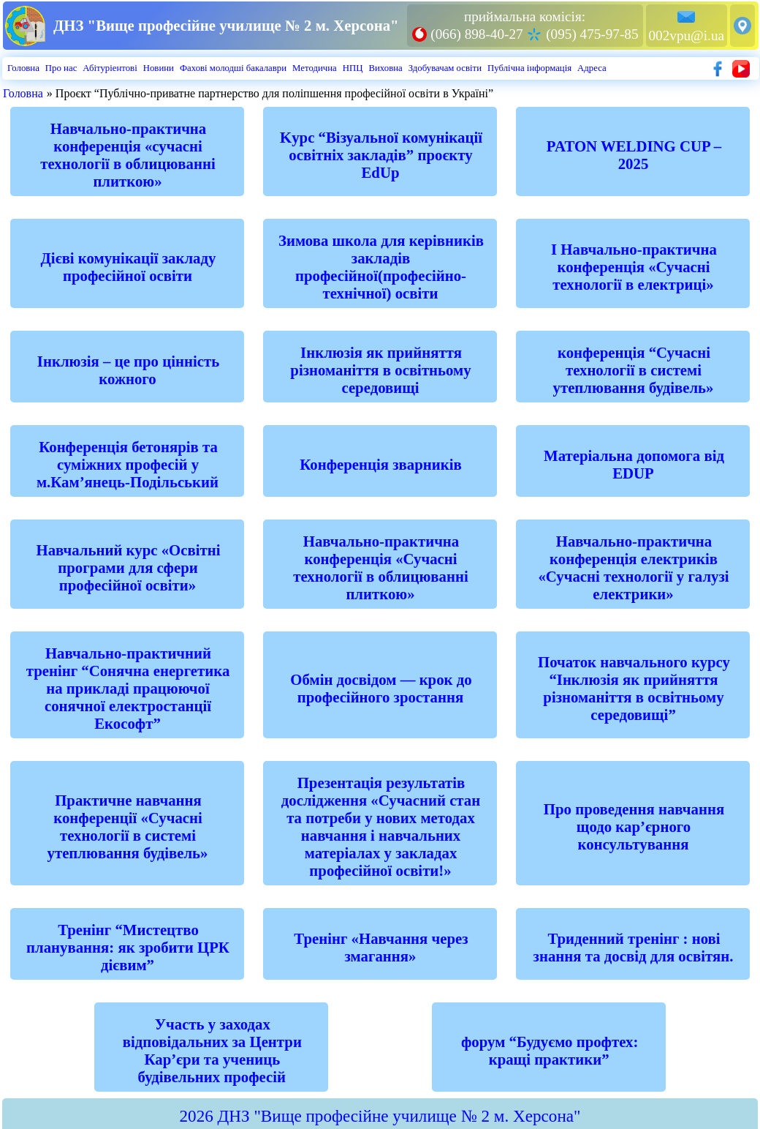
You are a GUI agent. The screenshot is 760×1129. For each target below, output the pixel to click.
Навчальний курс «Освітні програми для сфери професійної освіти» (128, 567)
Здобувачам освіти (445, 68)
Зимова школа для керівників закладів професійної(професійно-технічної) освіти (381, 266)
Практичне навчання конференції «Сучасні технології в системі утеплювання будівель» (128, 826)
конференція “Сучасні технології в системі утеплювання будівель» (633, 370)
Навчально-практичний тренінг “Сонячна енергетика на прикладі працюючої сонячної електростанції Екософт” (128, 688)
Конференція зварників (381, 464)
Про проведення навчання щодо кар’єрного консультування (634, 826)
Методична (314, 68)
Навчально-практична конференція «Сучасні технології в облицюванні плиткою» (380, 567)
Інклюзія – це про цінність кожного (128, 370)
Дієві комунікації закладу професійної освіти (128, 267)
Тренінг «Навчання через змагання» (381, 947)
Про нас (61, 68)
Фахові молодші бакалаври (233, 68)
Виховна (385, 68)
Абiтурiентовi (110, 68)
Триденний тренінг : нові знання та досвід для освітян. (633, 947)
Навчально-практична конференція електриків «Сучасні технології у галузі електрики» (633, 567)
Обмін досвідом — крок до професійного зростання (380, 688)
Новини (158, 68)
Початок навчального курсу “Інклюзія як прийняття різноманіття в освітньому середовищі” (634, 688)
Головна (23, 68)
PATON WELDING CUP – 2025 (634, 155)
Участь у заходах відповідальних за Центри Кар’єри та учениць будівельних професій (212, 1050)
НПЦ (353, 68)
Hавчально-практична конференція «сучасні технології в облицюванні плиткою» (127, 155)
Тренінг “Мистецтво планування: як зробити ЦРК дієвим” (127, 947)
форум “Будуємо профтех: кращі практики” (549, 1050)
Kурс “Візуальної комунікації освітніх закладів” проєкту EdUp (381, 155)
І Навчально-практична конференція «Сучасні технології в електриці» (634, 267)
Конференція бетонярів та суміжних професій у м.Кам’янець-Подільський (127, 464)
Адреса (592, 68)
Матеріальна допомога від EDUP (634, 464)
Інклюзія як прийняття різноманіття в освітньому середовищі (380, 370)
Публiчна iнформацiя (529, 68)
